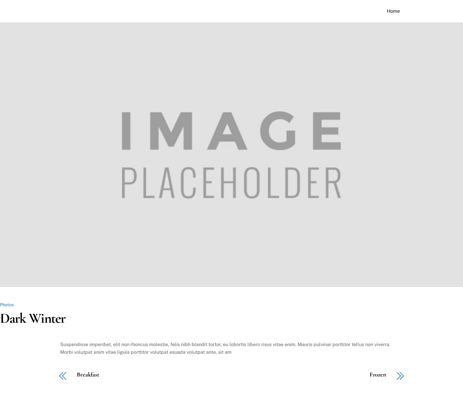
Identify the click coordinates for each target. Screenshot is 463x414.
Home (393, 11)
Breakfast (88, 375)
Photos (7, 304)
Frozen (378, 375)
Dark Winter (32, 318)
